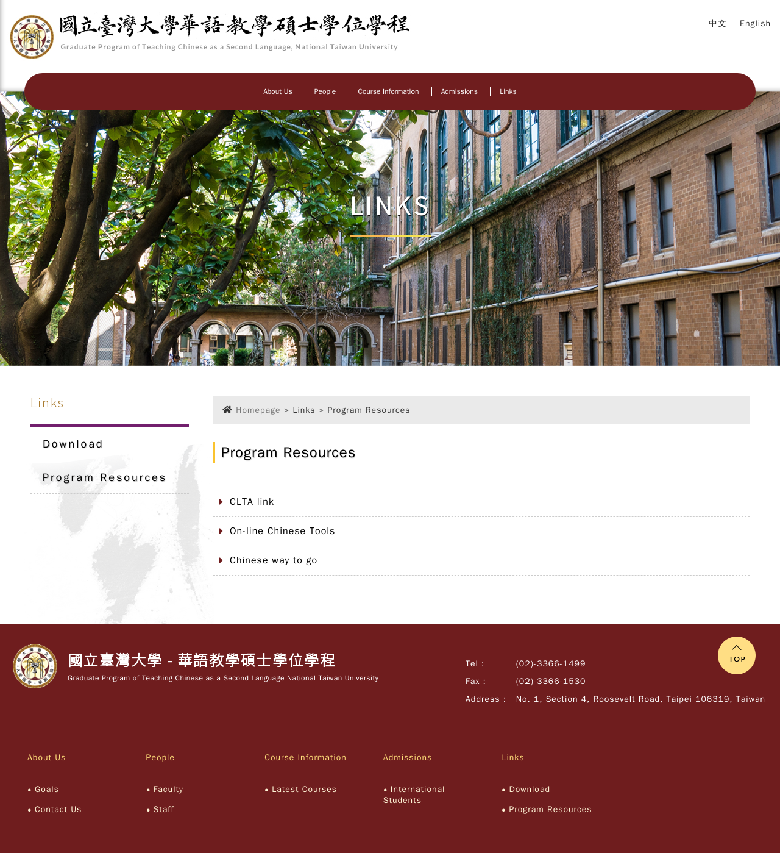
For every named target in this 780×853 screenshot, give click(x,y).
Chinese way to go (273, 560)
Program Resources (105, 477)
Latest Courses (304, 789)
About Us (277, 91)
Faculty (168, 789)
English (755, 23)
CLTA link (252, 502)
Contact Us (58, 809)
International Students (414, 794)
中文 (718, 23)
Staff (164, 809)
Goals (47, 789)
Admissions (459, 91)
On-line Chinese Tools (282, 531)
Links (508, 91)
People (325, 91)
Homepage (258, 410)
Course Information (388, 91)
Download (73, 444)
